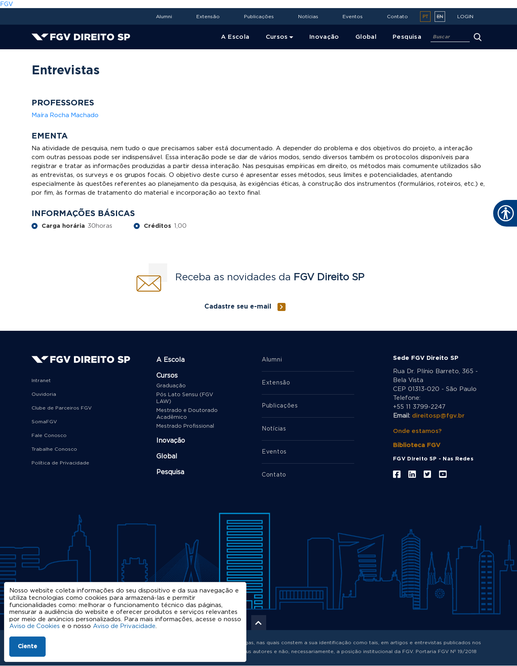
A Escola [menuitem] (235, 37)
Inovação (170, 440)
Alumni (164, 16)
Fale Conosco (49, 435)
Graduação (171, 386)
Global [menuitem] (365, 37)
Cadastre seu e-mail (237, 306)
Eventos (353, 16)
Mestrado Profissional (185, 426)
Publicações (259, 16)
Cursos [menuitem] (277, 37)
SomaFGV (44, 421)
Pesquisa (170, 472)
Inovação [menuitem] (324, 37)
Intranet (41, 380)
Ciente (27, 646)
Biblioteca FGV (416, 445)
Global (166, 456)
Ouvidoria (44, 394)
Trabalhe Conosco (54, 449)
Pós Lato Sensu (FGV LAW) (184, 398)
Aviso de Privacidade (125, 626)
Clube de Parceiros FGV (62, 407)
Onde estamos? (417, 431)
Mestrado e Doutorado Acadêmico (187, 414)
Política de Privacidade (60, 462)
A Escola (170, 360)
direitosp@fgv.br (438, 416)
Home (42, 55)
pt (425, 17)
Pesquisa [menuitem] (407, 37)
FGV (6, 4)
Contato (397, 16)
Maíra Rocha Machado (65, 115)
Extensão (208, 16)
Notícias (308, 16)
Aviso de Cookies (35, 626)
